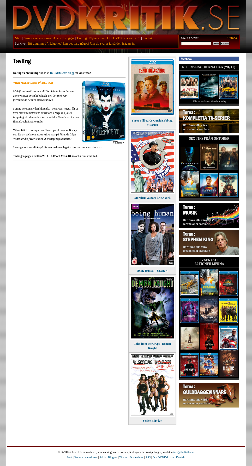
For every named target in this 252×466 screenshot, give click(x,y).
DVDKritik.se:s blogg (62, 73)
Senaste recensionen (37, 38)
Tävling (82, 38)
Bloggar (68, 38)
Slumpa (232, 38)
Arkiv (57, 38)
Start (18, 38)
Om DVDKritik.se (119, 38)
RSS (137, 38)
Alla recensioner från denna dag (209, 101)
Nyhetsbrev (97, 38)
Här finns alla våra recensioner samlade (196, 127)
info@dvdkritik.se (183, 452)
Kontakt (148, 38)
